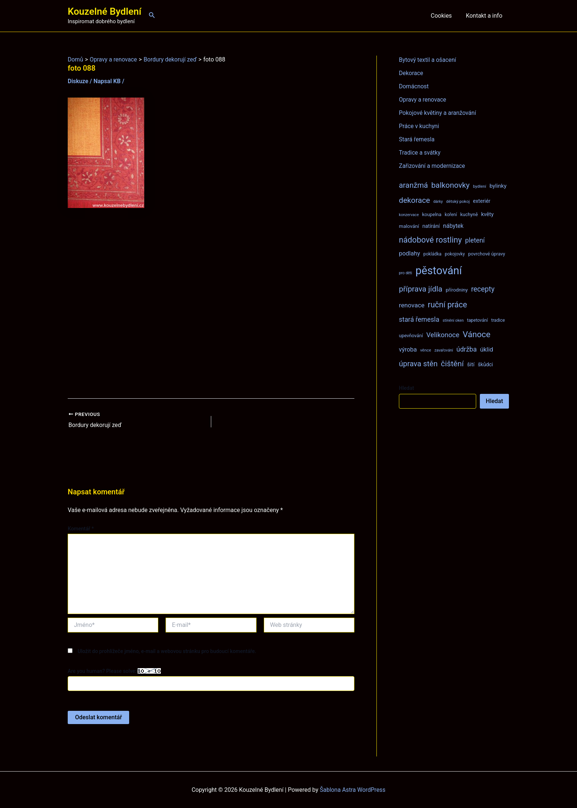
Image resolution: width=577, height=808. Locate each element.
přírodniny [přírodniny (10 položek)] (457, 290)
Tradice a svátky (420, 152)
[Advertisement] (211, 303)
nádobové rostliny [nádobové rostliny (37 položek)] (430, 239)
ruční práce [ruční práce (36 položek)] (447, 304)
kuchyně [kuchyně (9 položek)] (469, 214)
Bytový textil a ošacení (428, 59)
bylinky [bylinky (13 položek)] (497, 186)
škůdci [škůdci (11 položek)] (485, 364)
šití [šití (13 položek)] (470, 364)
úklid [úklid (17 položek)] (486, 349)
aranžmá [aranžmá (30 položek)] (413, 185)
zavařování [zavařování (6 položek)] (443, 350)
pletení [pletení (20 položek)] (475, 240)
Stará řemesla (417, 139)
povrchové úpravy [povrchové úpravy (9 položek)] (486, 254)
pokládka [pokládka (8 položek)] (433, 254)
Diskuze (78, 81)
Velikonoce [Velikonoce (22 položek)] (442, 335)
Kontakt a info (485, 15)
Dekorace (411, 73)
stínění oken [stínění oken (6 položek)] (453, 320)
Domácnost (414, 86)
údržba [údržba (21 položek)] (466, 349)
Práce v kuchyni (419, 126)
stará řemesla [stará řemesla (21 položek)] (419, 319)
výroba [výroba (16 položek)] (408, 349)
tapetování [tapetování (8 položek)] (477, 320)
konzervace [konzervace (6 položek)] (409, 214)
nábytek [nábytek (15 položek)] (453, 225)
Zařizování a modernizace (432, 165)
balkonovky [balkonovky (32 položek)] (450, 185)
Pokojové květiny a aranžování (438, 112)
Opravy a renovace (423, 99)
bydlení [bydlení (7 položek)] (479, 186)
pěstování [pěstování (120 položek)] (438, 270)
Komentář (81, 529)
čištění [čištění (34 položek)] (452, 363)
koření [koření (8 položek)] (451, 214)
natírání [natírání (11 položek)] (431, 226)
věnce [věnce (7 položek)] (425, 350)
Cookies (444, 15)
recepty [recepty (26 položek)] (483, 289)
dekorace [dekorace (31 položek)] (414, 200)
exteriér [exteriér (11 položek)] (481, 201)
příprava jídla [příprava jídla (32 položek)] (420, 289)
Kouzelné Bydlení (104, 11)
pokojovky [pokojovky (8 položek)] (455, 254)
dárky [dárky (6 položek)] (438, 201)
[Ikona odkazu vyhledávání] (152, 15)
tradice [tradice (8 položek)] (498, 320)
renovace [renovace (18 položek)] (412, 305)
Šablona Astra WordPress (352, 789)
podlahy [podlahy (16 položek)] (409, 253)
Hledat (406, 388)
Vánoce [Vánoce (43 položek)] (477, 334)
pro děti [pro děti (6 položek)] (405, 273)
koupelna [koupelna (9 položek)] (432, 214)
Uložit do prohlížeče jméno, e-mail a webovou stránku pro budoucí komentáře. (167, 651)
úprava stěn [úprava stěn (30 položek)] (418, 363)
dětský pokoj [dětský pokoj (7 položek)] (458, 201)
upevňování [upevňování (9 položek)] (411, 335)
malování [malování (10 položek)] (409, 226)
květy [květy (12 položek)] (487, 214)
